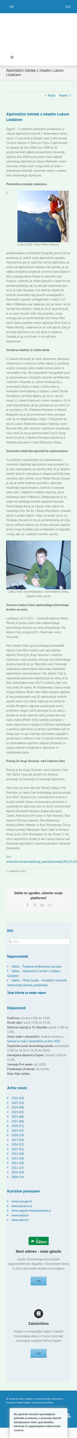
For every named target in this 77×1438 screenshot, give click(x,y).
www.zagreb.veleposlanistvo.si (31, 1210)
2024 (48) (17, 1107)
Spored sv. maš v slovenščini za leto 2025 (33, 1041)
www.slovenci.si (21, 1206)
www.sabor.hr (20, 1220)
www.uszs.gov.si (21, 1201)
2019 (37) (17, 1131)
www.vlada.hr (20, 1215)
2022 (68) (17, 1116)
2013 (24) (17, 1158)
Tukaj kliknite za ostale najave (26, 993)
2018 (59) (17, 1135)
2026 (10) (17, 1098)
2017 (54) (17, 1140)
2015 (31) (17, 1149)
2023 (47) (17, 1112)
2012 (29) (17, 1163)
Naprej (63, 95)
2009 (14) (17, 1177)
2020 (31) (17, 1126)
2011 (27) (17, 1168)
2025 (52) (17, 1103)
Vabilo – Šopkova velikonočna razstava (36, 966)
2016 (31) (17, 1144)
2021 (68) (17, 1121)
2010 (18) (17, 1172)
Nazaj (51, 95)
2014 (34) (17, 1154)
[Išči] (10, 942)
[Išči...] (38, 942)
